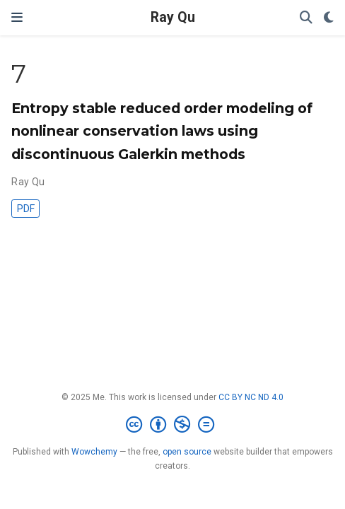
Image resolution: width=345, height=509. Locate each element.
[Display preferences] (329, 18)
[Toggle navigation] (17, 17)
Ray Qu (173, 17)
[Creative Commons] (173, 425)
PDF (26, 208)
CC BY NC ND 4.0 (250, 397)
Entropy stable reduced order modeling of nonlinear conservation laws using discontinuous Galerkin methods (161, 131)
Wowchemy (94, 452)
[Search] (306, 18)
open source (187, 452)
